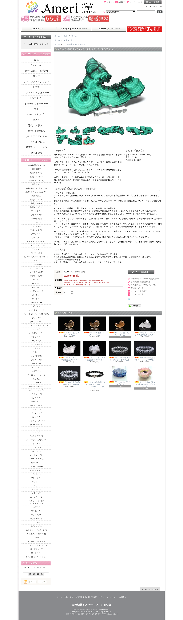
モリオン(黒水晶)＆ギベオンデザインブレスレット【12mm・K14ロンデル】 (94, 378)
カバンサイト (36, 287)
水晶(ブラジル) (36, 203)
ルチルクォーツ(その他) (36, 534)
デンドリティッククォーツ (36, 440)
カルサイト (36, 299)
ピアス (36, 87)
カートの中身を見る (36, 37)
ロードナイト (36, 553)
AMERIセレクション (36, 147)
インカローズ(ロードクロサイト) (36, 257)
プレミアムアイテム (36, 136)
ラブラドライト (36, 519)
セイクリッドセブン (36, 390)
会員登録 (122, 2)
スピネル (36, 379)
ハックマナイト (36, 455)
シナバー (36, 352)
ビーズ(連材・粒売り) (36, 70)
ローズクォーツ (36, 549)
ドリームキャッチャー (36, 103)
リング (36, 76)
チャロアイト (36, 432)
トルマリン (36, 447)
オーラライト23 (36, 268)
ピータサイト (36, 463)
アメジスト (36, 238)
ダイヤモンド (36, 413)
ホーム (38, 28)
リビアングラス (36, 526)
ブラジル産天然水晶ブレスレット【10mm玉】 (145, 351)
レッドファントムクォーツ (36, 545)
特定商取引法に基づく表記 (86, 597)
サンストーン (36, 344)
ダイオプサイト (36, 405)
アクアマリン (36, 215)
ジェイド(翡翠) (36, 356)
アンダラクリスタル (36, 245)
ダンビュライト (36, 425)
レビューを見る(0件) (139, 291)
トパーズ (36, 444)
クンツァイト (36, 329)
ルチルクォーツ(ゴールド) (36, 530)
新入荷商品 (36, 169)
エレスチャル (36, 264)
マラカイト (36, 489)
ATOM (42, 581)
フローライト (36, 478)
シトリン (36, 348)
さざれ (36, 120)
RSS (32, 581)
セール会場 (36, 153)
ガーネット (36, 295)
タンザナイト (36, 417)
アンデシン (36, 249)
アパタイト (36, 222)
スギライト (36, 371)
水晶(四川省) (36, 196)
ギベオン (36, 306)
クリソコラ (36, 318)
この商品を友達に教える (140, 282)
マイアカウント (136, 2)
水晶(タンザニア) (36, 200)
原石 (36, 60)
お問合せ (108, 28)
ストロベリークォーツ (36, 375)
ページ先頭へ (150, 589)
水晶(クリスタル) (36, 177)
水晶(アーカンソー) (36, 180)
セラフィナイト (36, 394)
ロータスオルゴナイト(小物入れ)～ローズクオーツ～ (145, 376)
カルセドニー (36, 303)
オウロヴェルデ (36, 272)
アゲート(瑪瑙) (36, 219)
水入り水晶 (36, 493)
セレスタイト (36, 398)
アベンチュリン (36, 226)
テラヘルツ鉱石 (36, 142)
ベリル (36, 486)
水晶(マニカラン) (36, 207)
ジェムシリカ (36, 360)
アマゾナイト (36, 234)
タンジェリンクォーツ (36, 421)
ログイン (110, 2)
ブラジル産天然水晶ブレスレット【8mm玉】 (120, 351)
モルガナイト (36, 507)
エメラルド (36, 261)
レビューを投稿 (137, 294)
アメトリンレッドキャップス (36, 242)
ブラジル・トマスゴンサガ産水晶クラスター (145, 326)
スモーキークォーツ (36, 386)
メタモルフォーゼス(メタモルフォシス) (36, 502)
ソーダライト (36, 402)
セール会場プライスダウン (36, 557)
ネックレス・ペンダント (36, 81)
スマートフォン (94, 604)
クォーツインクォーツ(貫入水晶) (36, 314)
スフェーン (36, 383)
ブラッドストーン (36, 470)
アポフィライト (36, 230)
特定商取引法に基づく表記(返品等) (145, 279)
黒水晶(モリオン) (36, 173)
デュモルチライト (36, 436)
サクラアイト (36, 337)
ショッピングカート (153, 2)
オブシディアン (36, 276)
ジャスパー (36, 363)
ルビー (36, 538)
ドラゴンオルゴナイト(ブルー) (120, 375)
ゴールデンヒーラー (36, 333)
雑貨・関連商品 (36, 131)
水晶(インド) (36, 184)
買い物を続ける (137, 288)
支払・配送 (68, 597)
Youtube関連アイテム (36, 165)
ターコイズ (36, 428)
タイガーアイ (36, 409)
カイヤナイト (36, 284)
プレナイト (36, 474)
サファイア (36, 341)
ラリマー (36, 522)
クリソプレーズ (36, 322)
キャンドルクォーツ (36, 310)
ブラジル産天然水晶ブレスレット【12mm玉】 (69, 375)
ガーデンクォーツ (36, 291)
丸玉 (36, 109)
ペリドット (36, 482)
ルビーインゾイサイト (36, 541)
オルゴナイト (36, 98)
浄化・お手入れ (36, 125)
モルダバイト (36, 511)
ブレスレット (36, 65)
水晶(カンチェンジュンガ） (36, 192)
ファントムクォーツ (36, 467)
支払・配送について (73, 28)
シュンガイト (36, 367)
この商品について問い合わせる (143, 285)
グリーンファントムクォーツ (36, 325)
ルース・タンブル (36, 114)
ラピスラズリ (36, 515)
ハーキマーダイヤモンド (36, 459)
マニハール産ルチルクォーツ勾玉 (69, 326)
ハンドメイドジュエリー (36, 92)
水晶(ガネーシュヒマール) (36, 188)
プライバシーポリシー (108, 597)
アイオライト (36, 211)
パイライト (36, 451)
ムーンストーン (36, 497)
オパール (36, 280)
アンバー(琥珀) (36, 253)
